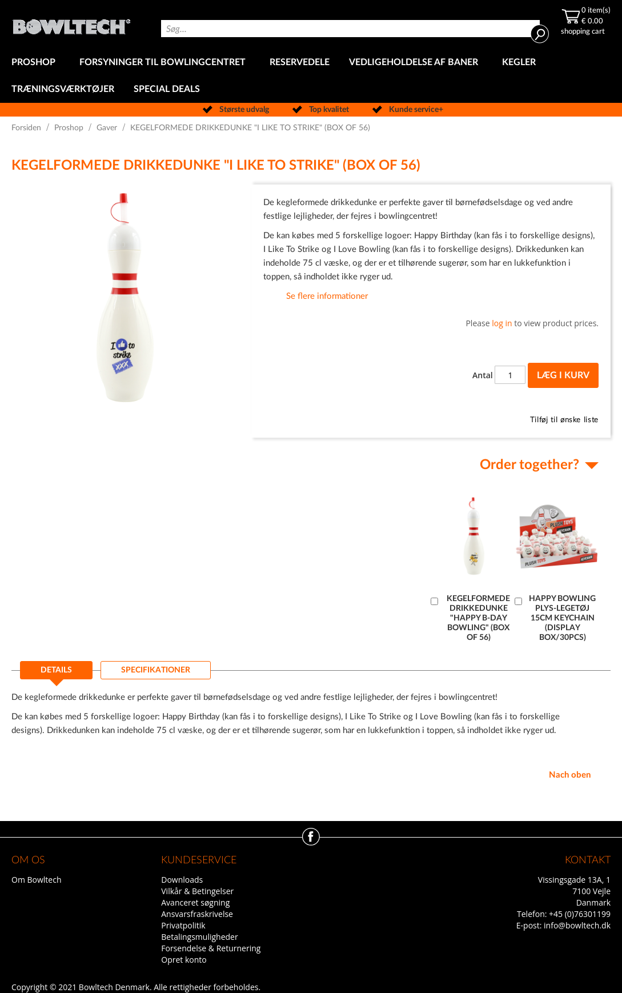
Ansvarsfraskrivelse (197, 913)
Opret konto (183, 959)
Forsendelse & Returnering (210, 948)
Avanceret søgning (195, 902)
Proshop (68, 128)
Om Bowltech (36, 879)
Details (56, 670)
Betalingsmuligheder (199, 936)
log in (502, 323)
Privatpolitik (183, 925)
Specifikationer (155, 670)
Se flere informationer (327, 296)
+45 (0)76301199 (580, 913)
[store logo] (71, 24)
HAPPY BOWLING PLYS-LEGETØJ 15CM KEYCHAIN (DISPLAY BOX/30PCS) (562, 618)
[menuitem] (36, 62)
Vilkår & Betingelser (197, 891)
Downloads (182, 879)
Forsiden (26, 128)
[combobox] (350, 28)
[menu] (311, 76)
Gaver (107, 128)
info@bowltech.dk (577, 925)
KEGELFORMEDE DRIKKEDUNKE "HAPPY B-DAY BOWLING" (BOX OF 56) (478, 618)
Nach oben (570, 775)
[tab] (56, 673)
